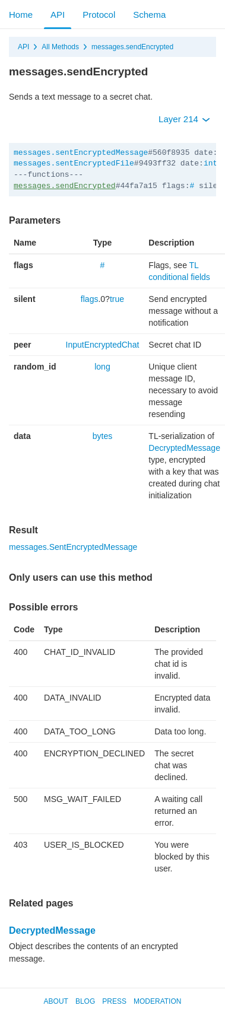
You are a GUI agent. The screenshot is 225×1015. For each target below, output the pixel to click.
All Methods (60, 47)
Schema (149, 14)
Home (21, 14)
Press (114, 1001)
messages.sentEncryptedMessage (81, 152)
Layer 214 (184, 119)
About (56, 1001)
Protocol (99, 14)
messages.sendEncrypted (132, 47)
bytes (102, 436)
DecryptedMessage (184, 448)
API (57, 14)
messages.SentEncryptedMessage (73, 547)
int (210, 163)
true (117, 299)
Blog (85, 1001)
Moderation (157, 1001)
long (102, 366)
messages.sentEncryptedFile (74, 163)
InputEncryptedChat (103, 344)
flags (90, 299)
